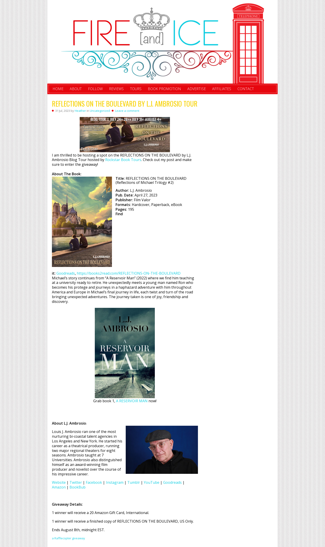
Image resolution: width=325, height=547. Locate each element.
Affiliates (221, 88)
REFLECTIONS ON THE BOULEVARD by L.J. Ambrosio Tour (124, 103)
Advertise (196, 88)
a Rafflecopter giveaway (68, 538)
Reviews (116, 88)
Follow (95, 88)
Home (58, 88)
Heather (80, 111)
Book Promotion (164, 88)
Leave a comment (127, 111)
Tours (136, 88)
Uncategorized (100, 111)
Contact (245, 88)
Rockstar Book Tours (123, 159)
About (76, 88)
